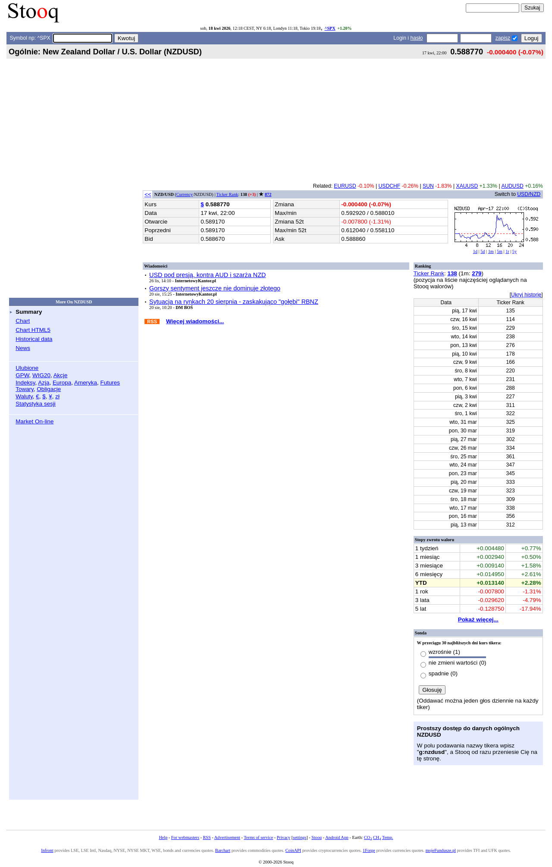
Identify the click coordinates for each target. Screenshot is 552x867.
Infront (47, 850)
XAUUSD (467, 186)
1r (507, 251)
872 (268, 194)
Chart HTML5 (33, 330)
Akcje (60, 375)
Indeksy (25, 382)
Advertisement (227, 837)
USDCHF (390, 186)
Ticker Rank (227, 194)
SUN (428, 186)
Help (163, 837)
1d (475, 251)
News (23, 348)
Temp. (387, 837)
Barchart (222, 850)
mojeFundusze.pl (441, 850)
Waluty (24, 396)
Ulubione (27, 368)
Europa (62, 382)
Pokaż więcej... (478, 619)
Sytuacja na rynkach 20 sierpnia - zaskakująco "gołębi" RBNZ (233, 301)
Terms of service (258, 837)
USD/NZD (528, 194)
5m (499, 251)
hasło (416, 38)
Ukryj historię (526, 295)
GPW (22, 375)
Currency (184, 194)
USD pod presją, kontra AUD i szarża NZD (207, 274)
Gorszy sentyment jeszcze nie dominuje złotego (214, 288)
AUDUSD (512, 186)
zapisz (503, 38)
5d (482, 251)
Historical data (34, 339)
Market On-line (34, 421)
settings (299, 837)
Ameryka (85, 382)
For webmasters (185, 837)
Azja (43, 382)
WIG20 (41, 375)
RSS (206, 837)
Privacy (283, 837)
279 (476, 273)
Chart (23, 321)
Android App (336, 837)
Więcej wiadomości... (195, 321)
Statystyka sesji (36, 403)
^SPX (329, 28)
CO (368, 837)
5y (514, 251)
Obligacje (49, 389)
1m (491, 251)
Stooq (316, 837)
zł (57, 396)
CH (377, 837)
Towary (25, 389)
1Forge (369, 850)
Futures (110, 382)
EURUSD (345, 186)
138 (452, 273)
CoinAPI (293, 850)
